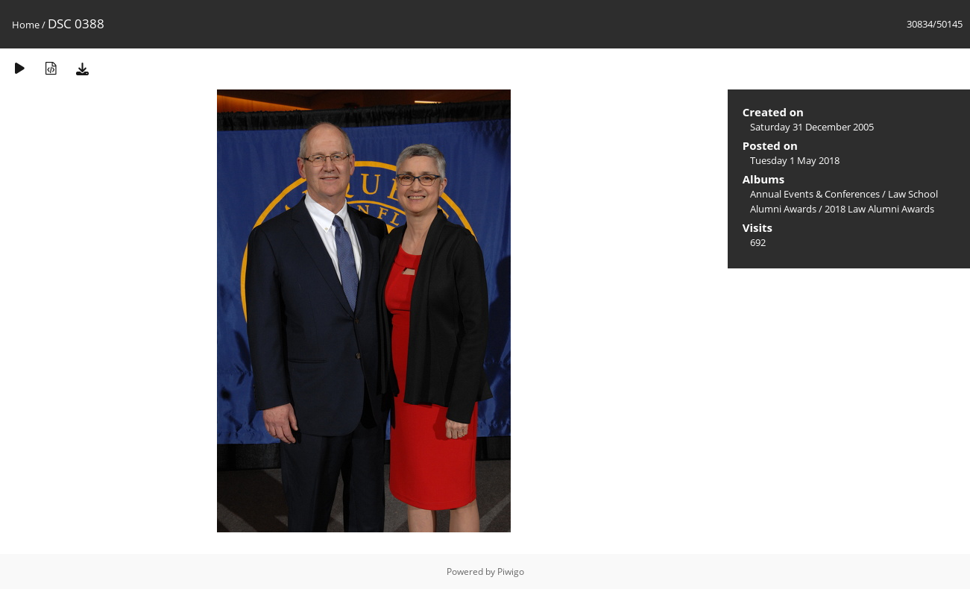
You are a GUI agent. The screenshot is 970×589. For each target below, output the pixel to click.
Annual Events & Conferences (815, 194)
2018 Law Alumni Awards (879, 208)
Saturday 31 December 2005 (812, 126)
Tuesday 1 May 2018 (795, 160)
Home (26, 24)
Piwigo (510, 571)
